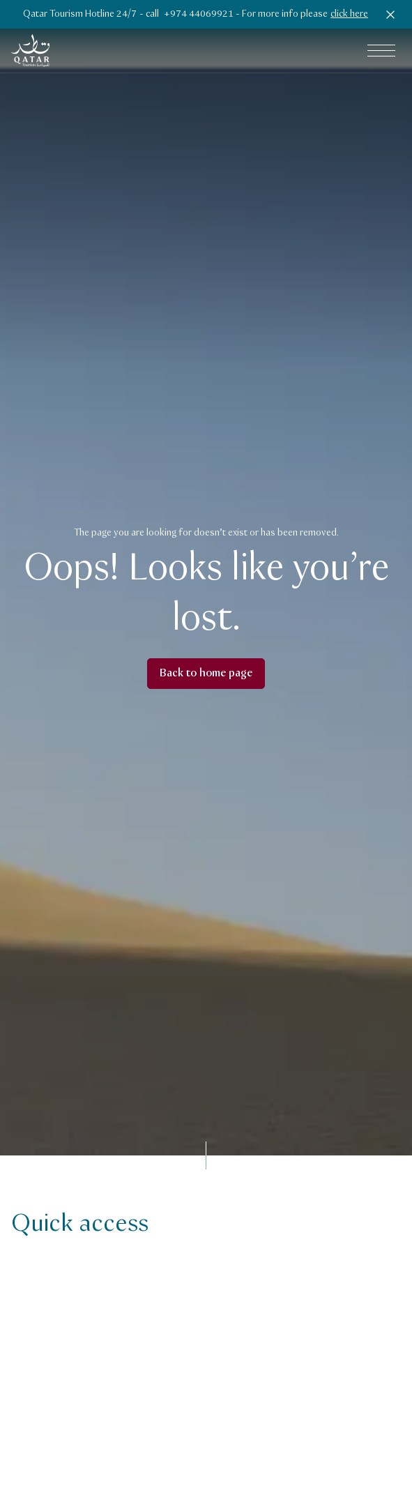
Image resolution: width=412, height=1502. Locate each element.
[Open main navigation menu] (381, 50)
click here (349, 14)
